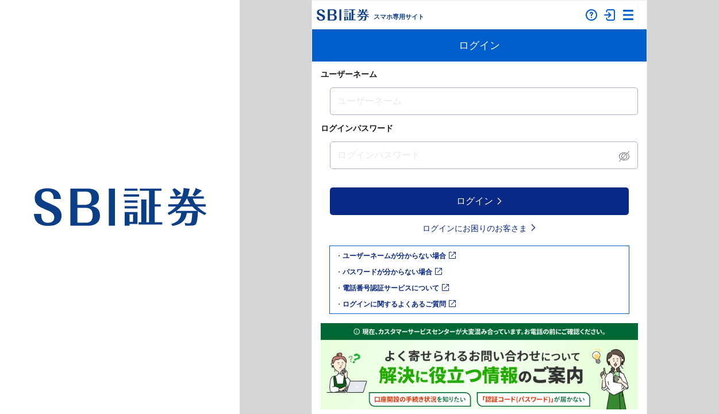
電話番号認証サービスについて (396, 288)
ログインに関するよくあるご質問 (399, 304)
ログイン (479, 201)
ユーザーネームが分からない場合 (399, 256)
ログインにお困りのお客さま (479, 228)
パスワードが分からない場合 (392, 272)
